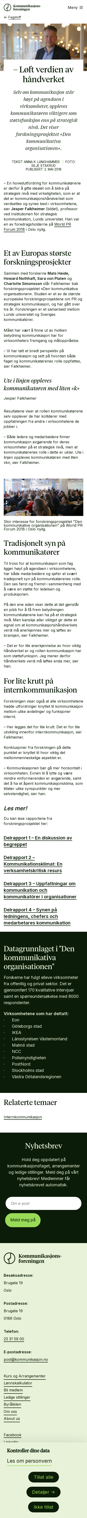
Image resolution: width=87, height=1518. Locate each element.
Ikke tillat (43, 1507)
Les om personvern (29, 1461)
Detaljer (40, 1492)
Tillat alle (43, 1477)
